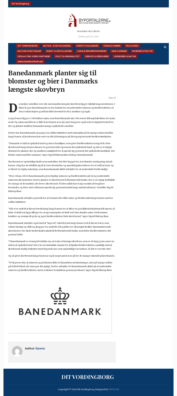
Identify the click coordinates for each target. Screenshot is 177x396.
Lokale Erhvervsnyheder (91, 51)
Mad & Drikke (119, 51)
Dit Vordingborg (20, 3)
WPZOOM (114, 389)
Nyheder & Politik (142, 51)
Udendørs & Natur (125, 56)
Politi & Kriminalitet (67, 56)
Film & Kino (132, 46)
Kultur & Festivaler (29, 51)
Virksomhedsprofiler (30, 61)
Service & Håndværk (96, 56)
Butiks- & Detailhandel (57, 46)
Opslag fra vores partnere (34, 56)
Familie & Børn (112, 46)
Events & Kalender (87, 46)
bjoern (40, 348)
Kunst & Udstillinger (59, 51)
